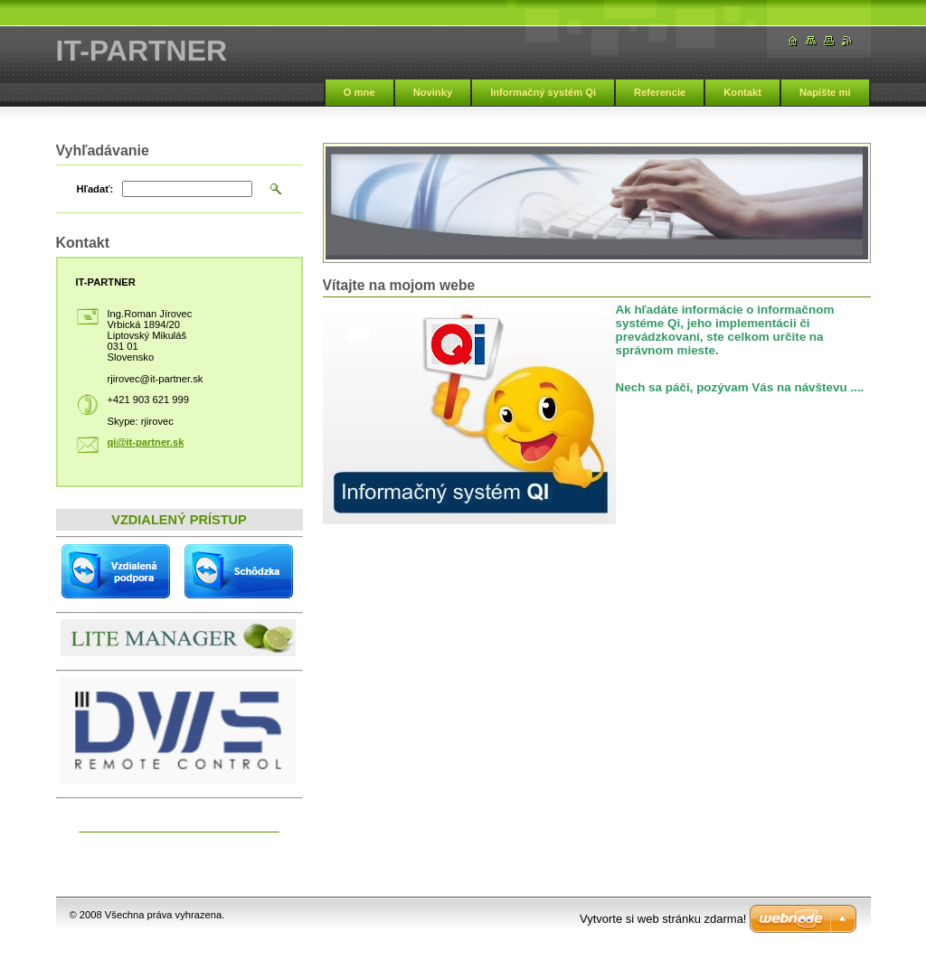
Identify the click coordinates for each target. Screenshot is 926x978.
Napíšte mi (825, 92)
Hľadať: (95, 188)
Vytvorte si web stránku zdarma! (663, 919)
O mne (359, 92)
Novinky (433, 92)
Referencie (659, 92)
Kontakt (742, 92)
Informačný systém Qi (543, 92)
